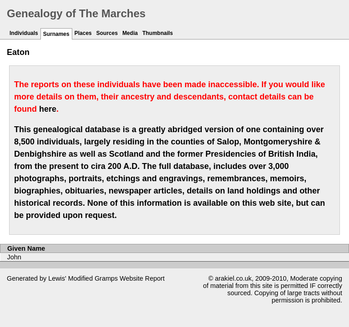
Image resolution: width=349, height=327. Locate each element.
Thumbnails (157, 33)
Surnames (56, 34)
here (47, 109)
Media (130, 33)
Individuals (24, 33)
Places (83, 33)
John (14, 257)
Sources (107, 33)
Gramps (106, 278)
